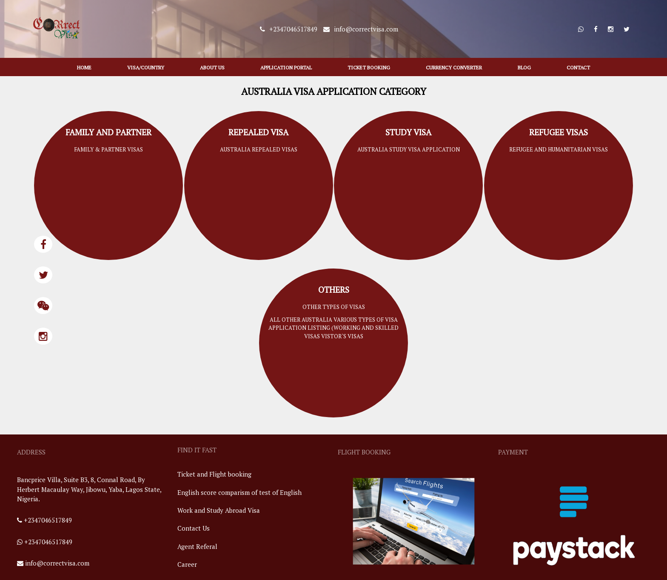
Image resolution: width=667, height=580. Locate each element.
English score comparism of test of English (239, 492)
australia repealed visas (258, 149)
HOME (84, 67)
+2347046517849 (48, 520)
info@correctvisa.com (57, 563)
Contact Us (193, 528)
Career (187, 564)
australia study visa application (408, 149)
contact (578, 67)
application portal (286, 67)
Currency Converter (454, 67)
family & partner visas (108, 149)
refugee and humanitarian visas (558, 149)
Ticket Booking (369, 67)
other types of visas (333, 307)
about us (212, 67)
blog (524, 67)
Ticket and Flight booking (214, 474)
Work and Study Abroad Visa (218, 510)
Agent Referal (197, 546)
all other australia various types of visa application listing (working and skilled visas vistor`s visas (333, 328)
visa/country (145, 67)
